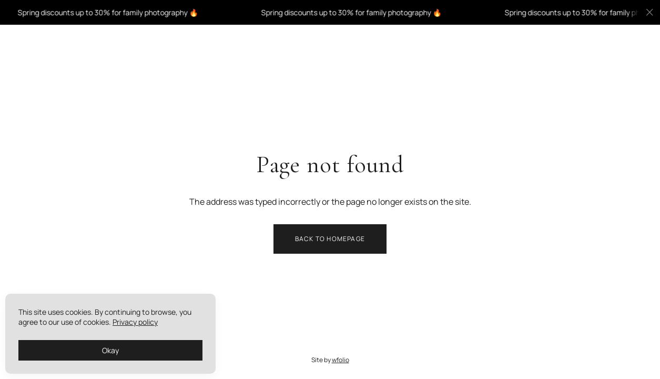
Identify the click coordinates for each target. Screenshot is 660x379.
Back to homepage (330, 238)
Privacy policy (135, 322)
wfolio (340, 360)
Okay (110, 350)
